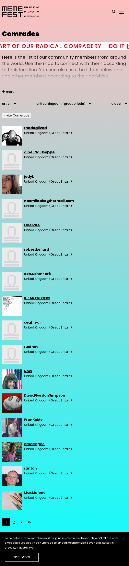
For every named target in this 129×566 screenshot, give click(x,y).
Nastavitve (26, 548)
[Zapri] (123, 538)
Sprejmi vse (21, 557)
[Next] (22, 522)
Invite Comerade (16, 115)
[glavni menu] (121, 11)
